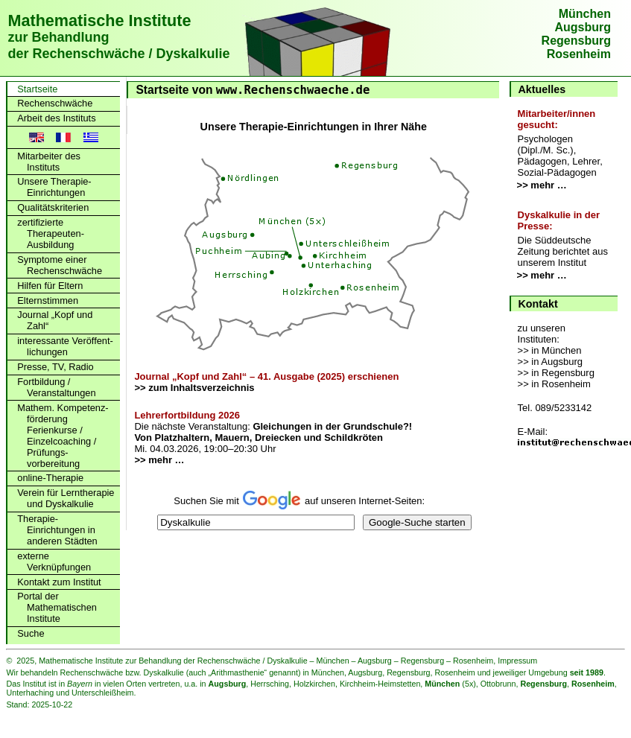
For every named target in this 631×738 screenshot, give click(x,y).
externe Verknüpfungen (54, 561)
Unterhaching (30, 692)
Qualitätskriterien (53, 207)
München (585, 13)
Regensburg (576, 40)
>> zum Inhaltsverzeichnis (194, 387)
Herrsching (269, 683)
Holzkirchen (314, 683)
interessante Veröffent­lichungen (65, 346)
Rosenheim (579, 54)
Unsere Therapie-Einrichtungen (54, 187)
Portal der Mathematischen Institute (57, 607)
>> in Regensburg (556, 372)
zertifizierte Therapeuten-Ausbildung (50, 233)
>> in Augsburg (550, 361)
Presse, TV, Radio (55, 366)
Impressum (517, 660)
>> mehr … (542, 185)
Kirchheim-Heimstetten (380, 683)
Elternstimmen (47, 300)
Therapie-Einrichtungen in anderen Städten (57, 530)
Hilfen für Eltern (50, 285)
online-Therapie (50, 477)
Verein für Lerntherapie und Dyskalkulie (65, 498)
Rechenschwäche (54, 103)
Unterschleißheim (102, 692)
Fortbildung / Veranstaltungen (56, 387)
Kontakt (538, 304)
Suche (30, 633)
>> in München (550, 350)
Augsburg (582, 27)
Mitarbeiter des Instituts (48, 161)
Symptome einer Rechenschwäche (59, 265)
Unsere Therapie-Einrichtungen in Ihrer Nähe (313, 127)
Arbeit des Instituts (56, 118)
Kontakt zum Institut (59, 582)
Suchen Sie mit (207, 500)
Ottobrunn (498, 683)
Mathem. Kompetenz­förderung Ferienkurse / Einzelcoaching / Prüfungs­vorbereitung (62, 435)
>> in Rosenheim (554, 383)
